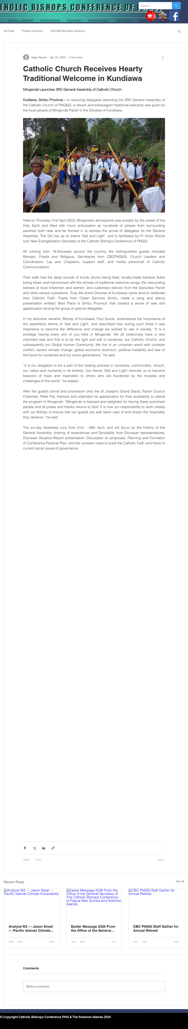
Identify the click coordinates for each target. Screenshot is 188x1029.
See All (180, 881)
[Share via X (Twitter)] (34, 848)
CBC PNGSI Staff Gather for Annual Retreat (156, 928)
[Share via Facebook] (25, 848)
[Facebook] (174, 16)
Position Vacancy (32, 31)
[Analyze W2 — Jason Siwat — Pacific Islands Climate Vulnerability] (31, 904)
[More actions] (162, 57)
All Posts (9, 31)
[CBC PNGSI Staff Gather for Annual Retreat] (156, 904)
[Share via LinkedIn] (43, 848)
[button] (179, 31)
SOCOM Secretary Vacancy (68, 31)
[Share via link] (53, 848)
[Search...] (152, 5)
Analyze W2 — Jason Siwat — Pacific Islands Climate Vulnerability (31, 928)
